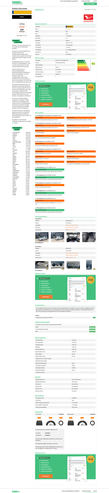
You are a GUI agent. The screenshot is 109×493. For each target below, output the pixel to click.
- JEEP (20, 180)
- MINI (21, 163)
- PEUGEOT (21, 134)
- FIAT (21, 151)
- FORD (21, 137)
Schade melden (90, 3)
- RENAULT (21, 136)
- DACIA (21, 166)
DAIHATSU (68, 29)
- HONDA (21, 169)
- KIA (21, 148)
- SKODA (21, 156)
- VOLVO (21, 147)
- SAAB (20, 183)
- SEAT (21, 155)
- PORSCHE (21, 174)
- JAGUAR (20, 188)
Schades (17, 3)
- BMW (21, 143)
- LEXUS (20, 182)
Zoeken (22, 17)
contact (95, 1)
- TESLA (21, 167)
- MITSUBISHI (21, 164)
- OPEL (21, 139)
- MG (20, 187)
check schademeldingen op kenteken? (69, 1)
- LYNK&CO (21, 175)
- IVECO (20, 193)
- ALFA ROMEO (21, 177)
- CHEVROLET (21, 172)
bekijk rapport (45, 104)
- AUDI (21, 145)
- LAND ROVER (21, 171)
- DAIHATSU (20, 179)
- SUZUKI (21, 159)
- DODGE (20, 195)
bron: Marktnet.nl (38, 270)
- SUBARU (20, 190)
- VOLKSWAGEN (21, 132)
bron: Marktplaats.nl (39, 242)
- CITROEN (21, 150)
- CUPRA (20, 185)
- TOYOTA (21, 140)
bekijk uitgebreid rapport (72, 225)
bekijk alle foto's (71, 229)
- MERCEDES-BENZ (21, 142)
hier (13, 123)
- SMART (20, 191)
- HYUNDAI (21, 153)
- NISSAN (21, 158)
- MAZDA (21, 161)
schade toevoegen (85, 1)
